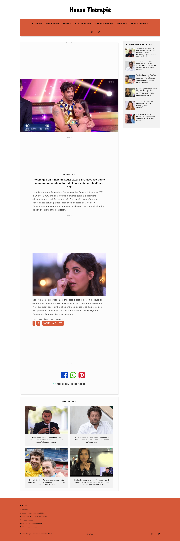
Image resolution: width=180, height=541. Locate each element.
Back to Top (90, 534)
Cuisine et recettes (104, 23)
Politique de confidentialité (31, 523)
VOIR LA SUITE (53, 323)
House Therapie (90, 9)
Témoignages (52, 23)
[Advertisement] (69, 61)
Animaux (67, 23)
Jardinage (122, 23)
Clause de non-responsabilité (32, 513)
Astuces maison (83, 23)
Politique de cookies (28, 527)
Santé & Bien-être (139, 23)
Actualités (37, 23)
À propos (24, 510)
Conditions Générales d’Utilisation (34, 516)
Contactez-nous (26, 520)
